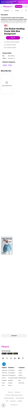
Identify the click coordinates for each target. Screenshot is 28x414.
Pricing (9, 385)
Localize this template (11, 47)
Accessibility (19, 401)
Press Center (21, 382)
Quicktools (10, 380)
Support (20, 370)
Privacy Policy (17, 392)
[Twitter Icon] (7, 358)
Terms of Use (10, 392)
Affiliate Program (22, 377)
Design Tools (5, 375)
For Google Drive (12, 375)
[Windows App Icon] (15, 354)
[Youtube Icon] (18, 358)
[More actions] (10, 252)
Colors (3, 382)
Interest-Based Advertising (9, 398)
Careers (20, 372)
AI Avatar (10, 382)
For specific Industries (13, 377)
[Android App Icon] (10, 354)
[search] (12, 6)
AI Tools (4, 377)
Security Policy (13, 401)
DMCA (7, 401)
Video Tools (4, 372)
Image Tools (4, 370)
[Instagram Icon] (11, 358)
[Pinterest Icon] (22, 358)
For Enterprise (11, 370)
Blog (20, 380)
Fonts (3, 385)
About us (21, 375)
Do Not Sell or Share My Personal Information (13, 395)
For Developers (11, 372)
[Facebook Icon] (3, 358)
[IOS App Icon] (4, 354)
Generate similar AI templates (12, 42)
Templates (4, 380)
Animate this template (11, 44)
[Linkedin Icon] (15, 358)
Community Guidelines (20, 398)
